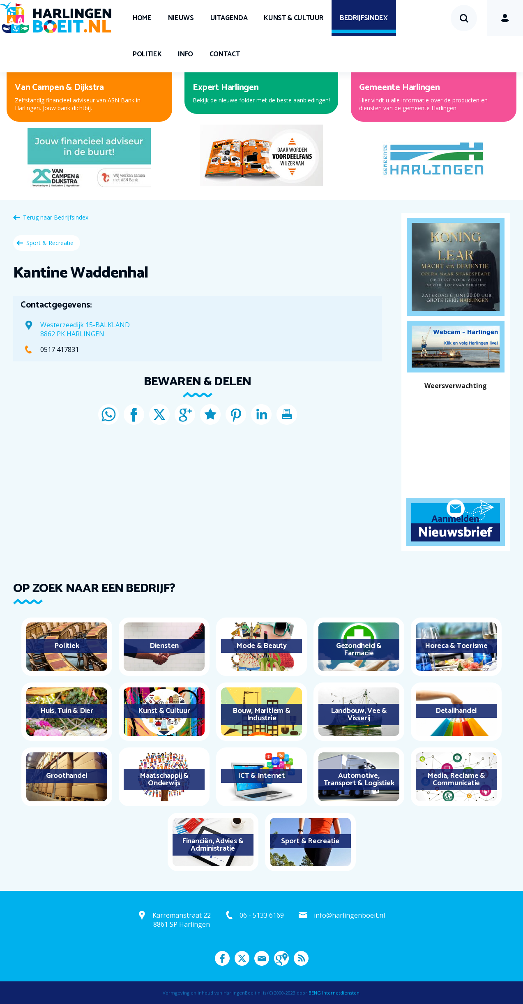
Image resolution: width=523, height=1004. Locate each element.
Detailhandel (456, 711)
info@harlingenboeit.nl (349, 915)
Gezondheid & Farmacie (359, 649)
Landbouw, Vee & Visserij (359, 714)
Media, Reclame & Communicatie (456, 779)
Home (142, 18)
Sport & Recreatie (50, 243)
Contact (225, 54)
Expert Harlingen (225, 87)
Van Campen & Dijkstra (59, 87)
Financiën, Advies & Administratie (213, 845)
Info (185, 54)
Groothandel (67, 776)
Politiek (147, 54)
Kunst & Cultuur (293, 18)
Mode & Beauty (261, 646)
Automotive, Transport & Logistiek (359, 779)
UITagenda (229, 18)
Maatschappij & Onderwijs (164, 779)
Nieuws (181, 18)
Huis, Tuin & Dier (66, 711)
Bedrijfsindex (363, 18)
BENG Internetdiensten (334, 993)
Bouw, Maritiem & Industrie (261, 714)
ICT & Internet (261, 776)
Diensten (164, 646)
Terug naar (55, 217)
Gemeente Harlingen (399, 87)
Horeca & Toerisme (456, 646)
